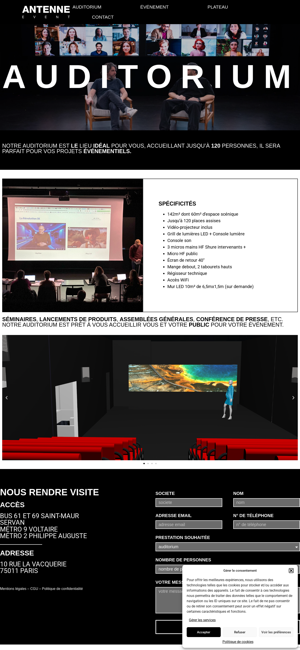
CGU (34, 589)
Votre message (174, 582)
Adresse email (173, 511)
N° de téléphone (253, 511)
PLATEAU (218, 6)
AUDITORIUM (86, 6)
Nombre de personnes (183, 558)
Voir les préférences (276, 632)
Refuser (239, 632)
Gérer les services (202, 620)
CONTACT (103, 17)
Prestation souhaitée (182, 534)
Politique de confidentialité (62, 589)
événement (154, 6)
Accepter (203, 632)
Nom (238, 487)
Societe (165, 487)
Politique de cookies (237, 642)
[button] (291, 570)
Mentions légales (13, 589)
